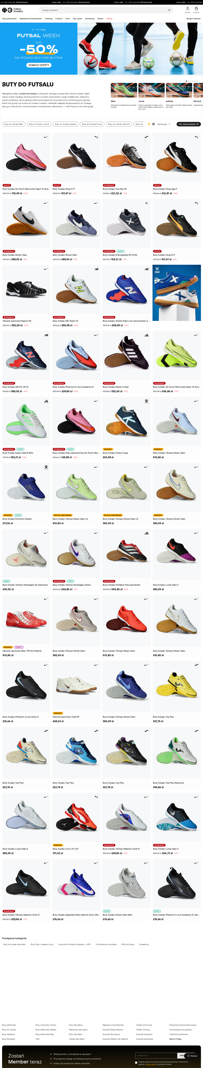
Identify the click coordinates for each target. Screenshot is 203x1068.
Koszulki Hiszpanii (144, 1034)
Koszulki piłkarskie (144, 1039)
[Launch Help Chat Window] (192, 1056)
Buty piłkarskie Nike (45, 1034)
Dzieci (100, 18)
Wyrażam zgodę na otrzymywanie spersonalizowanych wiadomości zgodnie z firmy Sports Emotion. (163, 1063)
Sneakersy (144, 944)
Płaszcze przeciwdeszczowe (182, 1025)
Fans (67, 18)
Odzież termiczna (144, 1025)
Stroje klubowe (193, 18)
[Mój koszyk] (196, 10)
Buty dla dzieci (75, 1025)
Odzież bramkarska (178, 1034)
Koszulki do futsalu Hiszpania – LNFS (74, 944)
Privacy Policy (151, 1064)
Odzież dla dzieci (77, 1039)
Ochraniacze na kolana (106, 944)
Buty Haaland (8, 1034)
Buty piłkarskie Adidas (46, 1029)
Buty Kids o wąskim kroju (42, 944)
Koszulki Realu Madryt (113, 1029)
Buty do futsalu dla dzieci (14, 944)
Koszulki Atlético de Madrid (115, 1039)
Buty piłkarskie (9, 18)
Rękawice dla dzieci (78, 1029)
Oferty (109, 18)
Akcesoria (90, 18)
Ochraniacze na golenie (180, 1029)
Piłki (37, 1039)
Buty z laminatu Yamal (46, 1025)
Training (48, 18)
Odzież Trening (143, 1029)
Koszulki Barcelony (111, 1034)
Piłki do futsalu (127, 944)
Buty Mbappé (8, 1039)
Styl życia (77, 18)
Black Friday (175, 1039)
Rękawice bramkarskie (31, 18)
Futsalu (58, 18)
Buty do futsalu (9, 1029)
